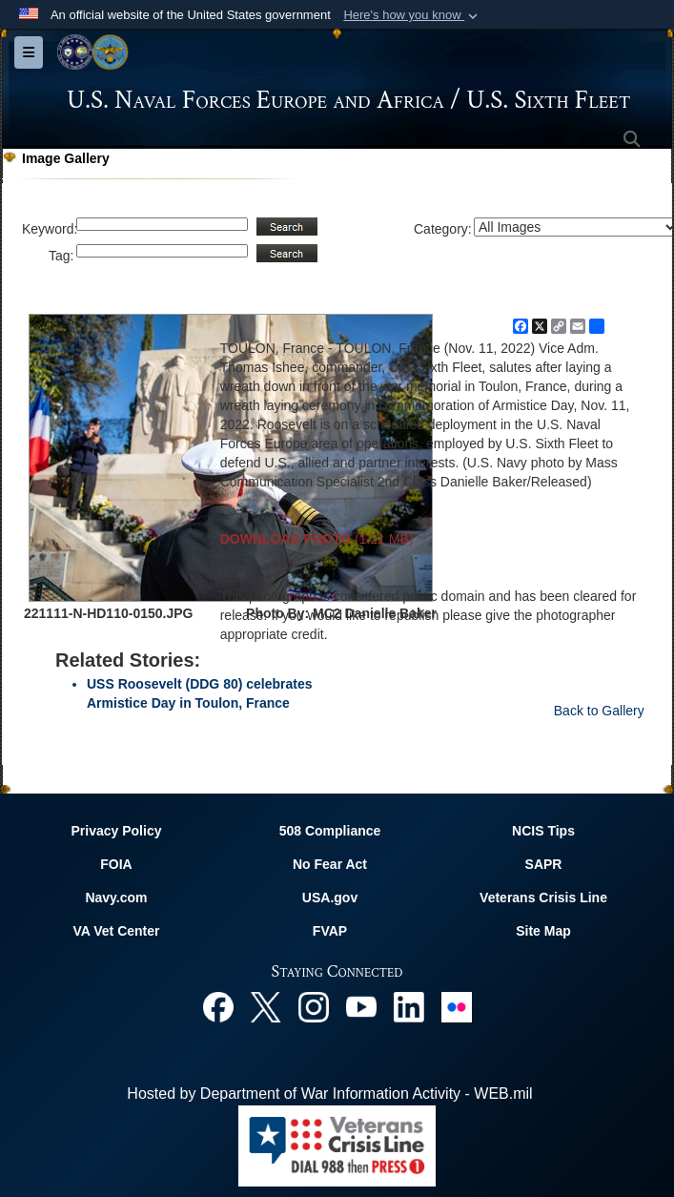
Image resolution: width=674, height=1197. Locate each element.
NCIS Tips (543, 830)
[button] (412, 15)
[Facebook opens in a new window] (218, 1006)
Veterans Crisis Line (543, 897)
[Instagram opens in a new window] (313, 1006)
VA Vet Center (115, 931)
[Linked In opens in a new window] (409, 1006)
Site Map (543, 931)
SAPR (543, 864)
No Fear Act (330, 864)
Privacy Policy (116, 830)
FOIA (116, 864)
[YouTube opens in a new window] (361, 1006)
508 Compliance (330, 830)
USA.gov (329, 897)
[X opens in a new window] (266, 1006)
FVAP (330, 931)
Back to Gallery (599, 710)
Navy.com (116, 897)
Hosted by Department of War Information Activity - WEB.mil (329, 1093)
